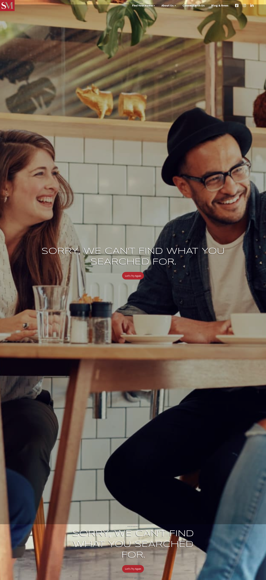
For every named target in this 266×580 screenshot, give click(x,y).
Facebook (237, 5)
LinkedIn (252, 5)
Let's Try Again (133, 275)
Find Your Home (142, 5)
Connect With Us (194, 5)
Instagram (244, 5)
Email (259, 5)
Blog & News (220, 5)
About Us (167, 5)
